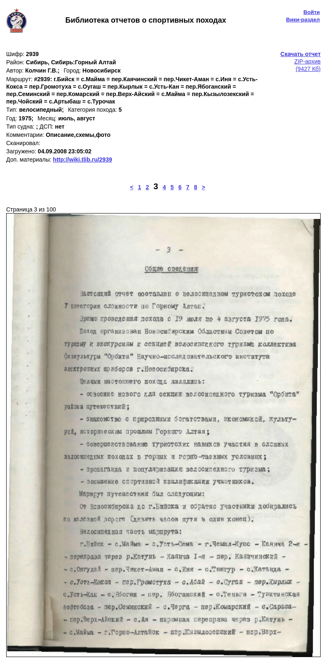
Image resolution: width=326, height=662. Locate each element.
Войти (311, 12)
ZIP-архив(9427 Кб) (301, 61)
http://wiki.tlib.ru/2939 (82, 159)
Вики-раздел (303, 19)
